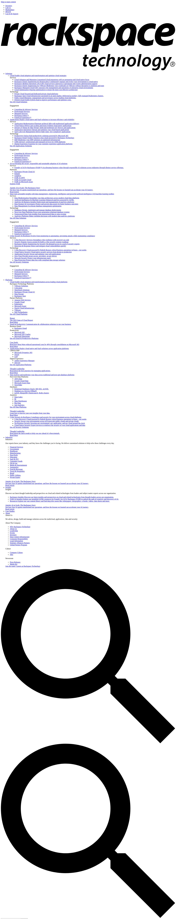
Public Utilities (15, 475)
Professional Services (22, 111)
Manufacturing (15, 453)
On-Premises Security (49, 423)
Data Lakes (18, 397)
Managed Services (21, 113)
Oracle (16, 355)
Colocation (18, 288)
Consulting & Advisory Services (26, 109)
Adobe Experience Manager (24, 361)
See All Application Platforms (20, 365)
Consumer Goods (16, 461)
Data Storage (19, 294)
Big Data (17, 403)
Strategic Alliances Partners (20, 543)
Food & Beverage (16, 469)
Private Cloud (36, 94)
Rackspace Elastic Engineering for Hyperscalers (56, 82)
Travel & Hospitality (17, 471)
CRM (39, 142)
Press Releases (15, 562)
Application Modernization (46, 124)
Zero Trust (35, 256)
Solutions (8, 74)
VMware (17, 310)
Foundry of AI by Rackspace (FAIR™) (69, 168)
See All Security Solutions (19, 262)
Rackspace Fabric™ (21, 115)
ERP (37, 140)
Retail (12, 473)
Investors (13, 535)
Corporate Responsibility (19, 539)
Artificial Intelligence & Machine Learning (44, 200)
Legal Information (16, 541)
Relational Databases (31, 389)
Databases (37, 210)
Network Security (32, 258)
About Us (13, 529)
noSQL (31, 393)
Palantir (17, 174)
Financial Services (16, 447)
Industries (8, 437)
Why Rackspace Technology (20, 527)
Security (46, 421)
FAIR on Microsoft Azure (23, 182)
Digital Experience (43, 144)
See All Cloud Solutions (18, 102)
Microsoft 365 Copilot (22, 334)
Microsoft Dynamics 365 (23, 353)
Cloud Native (42, 126)
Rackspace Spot (58, 96)
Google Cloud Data (21, 381)
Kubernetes (18, 304)
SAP (16, 357)
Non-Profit (14, 455)
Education (13, 457)
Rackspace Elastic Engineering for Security (46, 244)
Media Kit (13, 564)
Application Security (37, 254)
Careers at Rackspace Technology (22, 566)
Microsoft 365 (19, 332)
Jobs (11, 555)
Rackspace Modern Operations (55, 84)
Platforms (8, 280)
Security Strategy (41, 242)
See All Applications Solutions (21, 146)
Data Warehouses (20, 401)
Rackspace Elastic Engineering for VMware (59, 86)
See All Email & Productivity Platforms (24, 338)
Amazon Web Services (22, 300)
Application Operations (41, 130)
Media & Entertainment (18, 465)
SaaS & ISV (14, 459)
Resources (60, 501)
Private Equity (15, 477)
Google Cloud (19, 302)
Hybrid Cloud (42, 100)
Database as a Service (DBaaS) (25, 391)
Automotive (14, 467)
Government (14, 449)
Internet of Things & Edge (45, 128)
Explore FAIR (15, 184)
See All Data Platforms (18, 407)
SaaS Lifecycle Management (42, 132)
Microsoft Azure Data (22, 383)
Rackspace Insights (62, 497)
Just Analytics (19, 405)
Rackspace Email (44, 138)
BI (15, 399)
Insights (8, 487)
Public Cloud (45, 98)
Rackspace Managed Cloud (53, 88)
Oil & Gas (13, 463)
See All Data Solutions (18, 218)
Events (12, 533)
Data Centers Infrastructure (19, 537)
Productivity (41, 136)
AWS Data (18, 379)
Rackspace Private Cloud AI (24, 172)
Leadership (14, 531)
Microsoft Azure (20, 306)
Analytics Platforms (44, 216)
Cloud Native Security (43, 252)
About (7, 513)
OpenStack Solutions (22, 290)
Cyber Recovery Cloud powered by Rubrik (50, 250)
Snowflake (18, 385)
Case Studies (10, 511)
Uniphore (17, 176)
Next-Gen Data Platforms (41, 212)
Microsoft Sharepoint (22, 336)
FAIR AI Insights (64, 499)
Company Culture (16, 552)
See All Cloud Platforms (18, 314)
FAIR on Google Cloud (22, 180)
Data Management (37, 206)
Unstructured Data (40, 214)
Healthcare (14, 451)
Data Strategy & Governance (46, 204)
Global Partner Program (18, 545)
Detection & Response (40, 246)
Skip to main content (8, 2)
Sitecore (17, 363)
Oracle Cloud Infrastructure (24, 308)
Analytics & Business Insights (44, 202)
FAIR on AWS (19, 178)
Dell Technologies (20, 312)
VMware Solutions (21, 286)
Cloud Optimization (46, 90)
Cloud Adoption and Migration (51, 80)
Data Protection (39, 260)
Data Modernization (46, 198)
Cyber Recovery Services (41, 240)
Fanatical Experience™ (22, 118)
